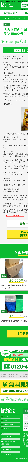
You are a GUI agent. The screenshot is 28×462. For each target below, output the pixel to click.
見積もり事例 (8, 424)
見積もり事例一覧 (19, 18)
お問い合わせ (8, 428)
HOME (6, 416)
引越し (7, 24)
